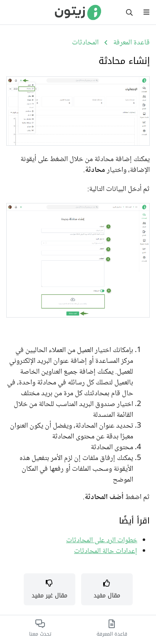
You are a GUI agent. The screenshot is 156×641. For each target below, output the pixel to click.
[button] (107, 589)
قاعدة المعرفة (131, 42)
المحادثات (85, 42)
